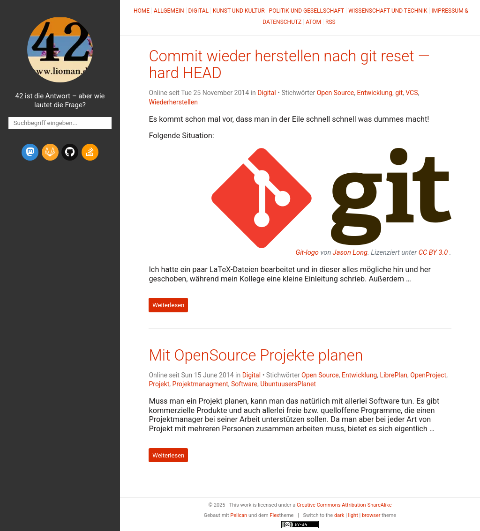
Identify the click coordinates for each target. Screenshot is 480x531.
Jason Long (350, 252)
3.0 (433, 252)
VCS (411, 92)
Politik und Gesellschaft (307, 10)
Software (244, 384)
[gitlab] (50, 152)
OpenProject (428, 375)
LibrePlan (394, 375)
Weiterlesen (168, 305)
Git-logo (306, 252)
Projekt (159, 384)
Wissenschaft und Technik (387, 10)
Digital (198, 10)
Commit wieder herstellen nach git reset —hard (289, 64)
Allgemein (169, 10)
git (399, 92)
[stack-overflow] (90, 152)
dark (339, 515)
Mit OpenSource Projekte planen (256, 355)
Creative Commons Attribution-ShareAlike (344, 505)
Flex (274, 515)
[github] (69, 152)
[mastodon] (30, 152)
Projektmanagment (200, 384)
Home (142, 10)
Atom (313, 22)
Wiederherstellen (173, 102)
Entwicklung (374, 92)
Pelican (238, 515)
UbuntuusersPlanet (288, 384)
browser (371, 515)
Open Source (335, 92)
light (353, 515)
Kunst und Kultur (239, 10)
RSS (330, 22)
